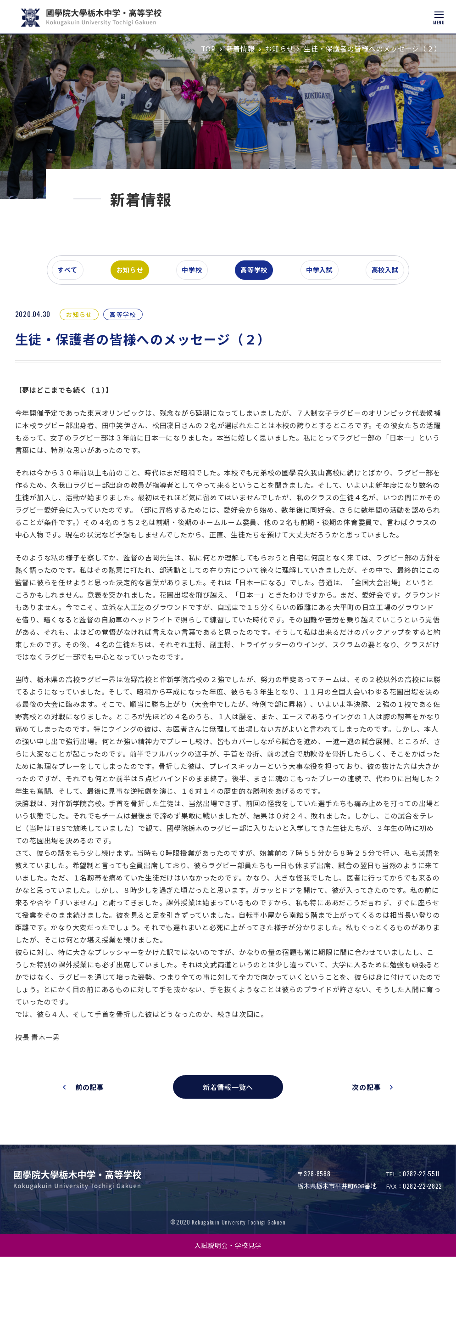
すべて (71, 318)
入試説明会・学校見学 (228, 1320)
